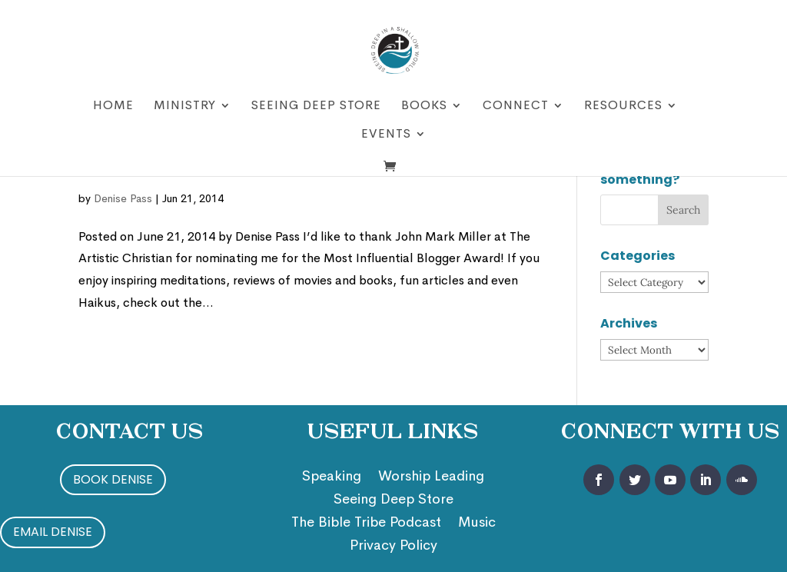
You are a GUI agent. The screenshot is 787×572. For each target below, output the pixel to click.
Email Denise (52, 531)
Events (386, 134)
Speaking (331, 477)
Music (477, 523)
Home (113, 106)
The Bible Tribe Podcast (366, 523)
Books (424, 106)
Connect (516, 106)
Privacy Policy (393, 547)
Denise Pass (123, 198)
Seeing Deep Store (316, 106)
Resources (623, 106)
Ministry (185, 106)
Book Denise (113, 479)
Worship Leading (431, 477)
